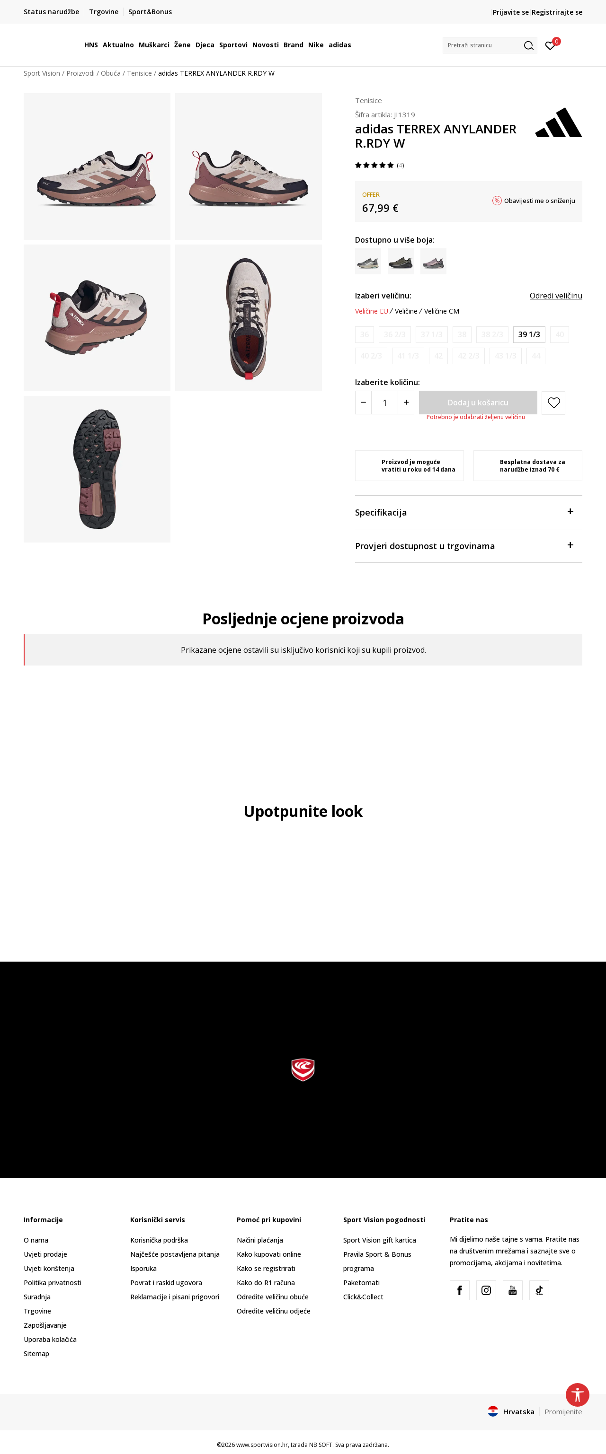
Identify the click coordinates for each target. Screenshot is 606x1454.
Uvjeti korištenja (49, 1268)
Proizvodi (80, 73)
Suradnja (37, 1296)
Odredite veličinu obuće (273, 1296)
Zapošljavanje (45, 1325)
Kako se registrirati (266, 1268)
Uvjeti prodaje (45, 1254)
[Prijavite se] (550, 45)
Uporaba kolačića (50, 1339)
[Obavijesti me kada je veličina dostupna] (364, 334)
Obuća (111, 73)
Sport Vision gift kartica (379, 1239)
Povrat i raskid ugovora (166, 1282)
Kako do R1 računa (266, 1282)
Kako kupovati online (269, 1254)
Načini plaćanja (260, 1239)
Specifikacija (464, 511)
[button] (490, 45)
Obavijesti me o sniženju (539, 200)
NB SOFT (320, 1445)
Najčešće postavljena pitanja (175, 1254)
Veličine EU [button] (371, 311)
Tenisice (139, 73)
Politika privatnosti (52, 1282)
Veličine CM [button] (441, 311)
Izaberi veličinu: (383, 295)
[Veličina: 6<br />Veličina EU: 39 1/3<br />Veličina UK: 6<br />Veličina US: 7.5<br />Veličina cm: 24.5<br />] (529, 334)
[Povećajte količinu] (406, 402)
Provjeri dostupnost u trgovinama (464, 545)
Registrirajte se (557, 12)
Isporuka (143, 1268)
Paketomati (361, 1282)
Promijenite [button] (563, 1411)
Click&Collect (363, 1296)
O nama (36, 1239)
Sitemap (36, 1353)
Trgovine (37, 1310)
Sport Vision (42, 73)
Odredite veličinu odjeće (274, 1310)
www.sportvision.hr (262, 1445)
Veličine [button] (406, 311)
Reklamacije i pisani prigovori (174, 1296)
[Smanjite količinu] (363, 402)
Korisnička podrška (159, 1239)
